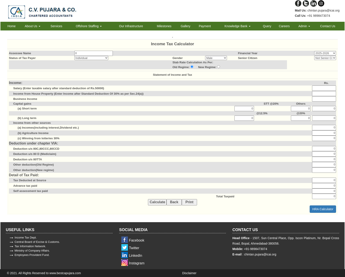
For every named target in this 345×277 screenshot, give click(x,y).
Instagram (136, 263)
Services (56, 26)
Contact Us (327, 26)
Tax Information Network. (30, 246)
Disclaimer (189, 273)
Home (11, 26)
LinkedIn (135, 255)
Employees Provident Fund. (32, 255)
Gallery (185, 26)
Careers (284, 26)
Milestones (164, 26)
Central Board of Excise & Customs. (37, 241)
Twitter (134, 248)
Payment (205, 26)
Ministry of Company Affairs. (32, 250)
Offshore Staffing (88, 26)
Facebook (136, 240)
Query (267, 26)
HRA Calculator (322, 209)
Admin (304, 26)
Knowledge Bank (238, 26)
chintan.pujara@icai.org (259, 254)
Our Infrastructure (131, 26)
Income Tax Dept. (26, 237)
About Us (32, 26)
